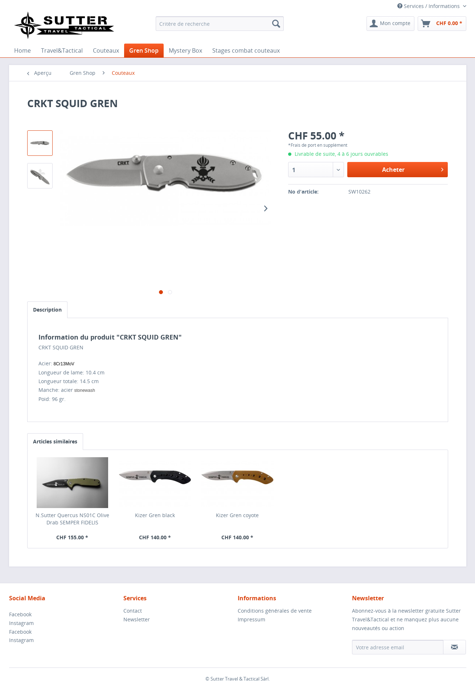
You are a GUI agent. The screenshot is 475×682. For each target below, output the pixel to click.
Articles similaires (55, 441)
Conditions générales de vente (275, 610)
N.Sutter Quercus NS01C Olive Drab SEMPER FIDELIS (72, 519)
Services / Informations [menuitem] (429, 6)
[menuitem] (220, 23)
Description (47, 309)
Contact (132, 610)
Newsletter (136, 619)
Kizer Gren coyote (237, 515)
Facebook (20, 614)
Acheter (413, 169)
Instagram (21, 623)
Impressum (251, 619)
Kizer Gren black (155, 515)
